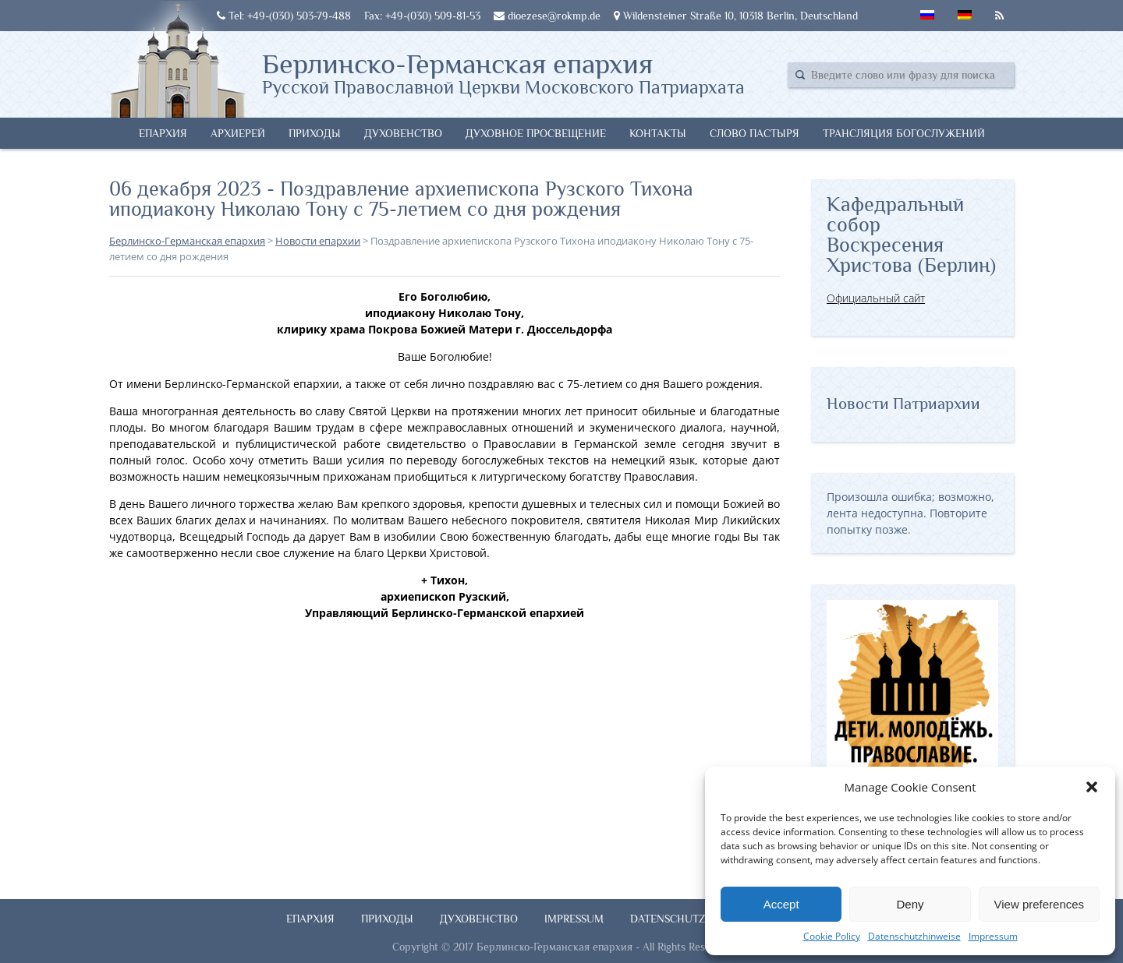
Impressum (993, 936)
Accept (781, 904)
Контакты (657, 133)
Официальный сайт (876, 298)
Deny (909, 904)
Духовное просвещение (536, 133)
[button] (1092, 787)
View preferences (1039, 904)
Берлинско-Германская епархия (503, 72)
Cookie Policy (831, 936)
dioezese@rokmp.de (547, 15)
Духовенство (403, 133)
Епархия (163, 133)
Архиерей (238, 133)
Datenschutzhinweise (914, 936)
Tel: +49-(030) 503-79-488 (284, 15)
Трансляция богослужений (904, 133)
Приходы (315, 133)
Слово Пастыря (754, 133)
